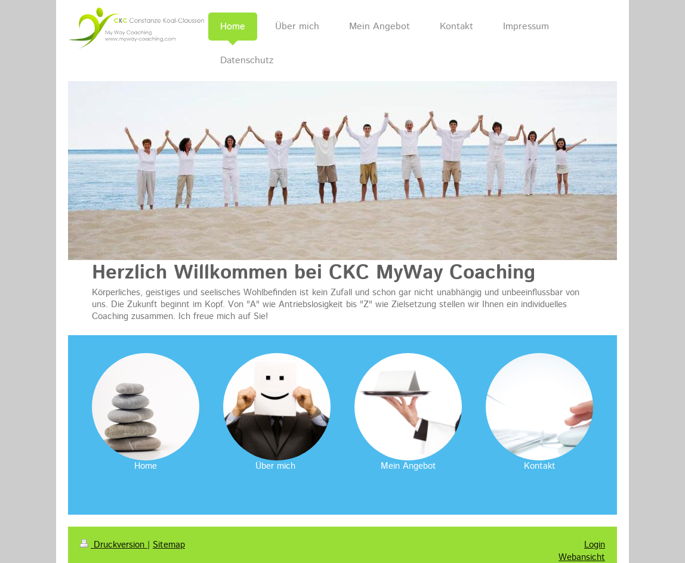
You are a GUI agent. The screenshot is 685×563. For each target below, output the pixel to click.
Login (594, 545)
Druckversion (113, 545)
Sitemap (169, 545)
